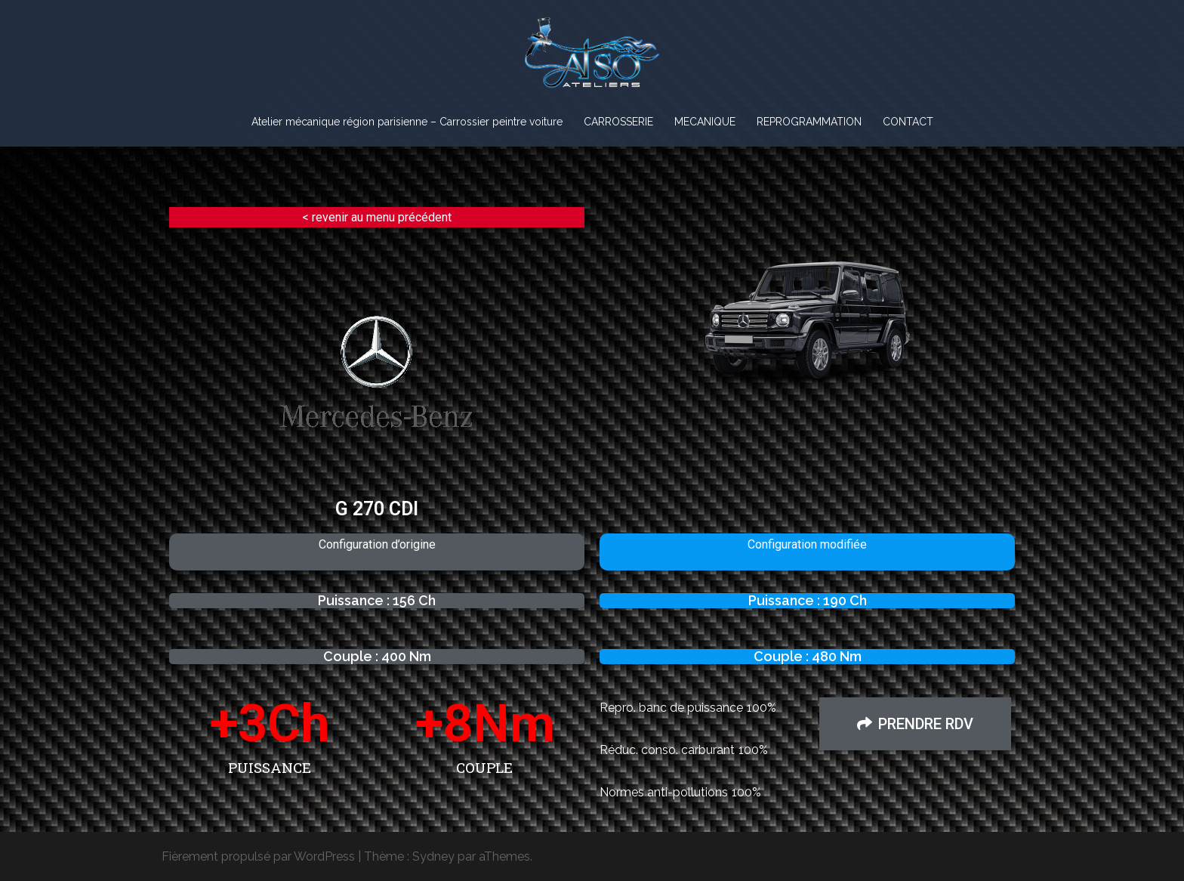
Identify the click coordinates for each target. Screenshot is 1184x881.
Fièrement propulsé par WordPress (258, 856)
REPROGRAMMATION (809, 122)
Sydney (433, 856)
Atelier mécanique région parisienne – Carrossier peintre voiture (407, 122)
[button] (915, 723)
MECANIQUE (704, 122)
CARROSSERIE (618, 122)
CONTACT (908, 122)
